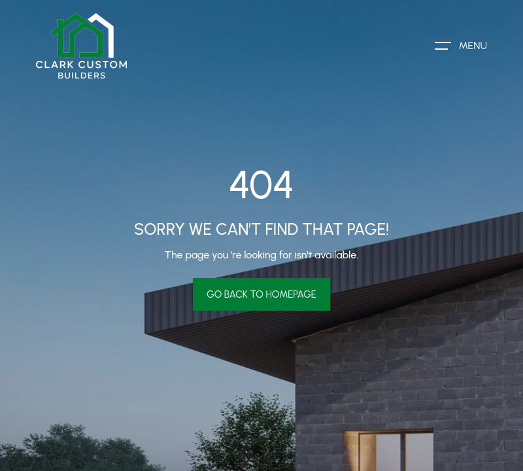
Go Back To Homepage (261, 294)
